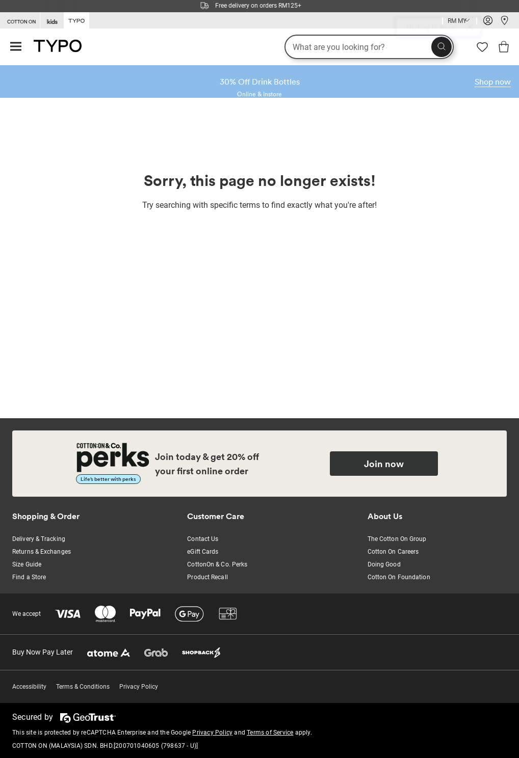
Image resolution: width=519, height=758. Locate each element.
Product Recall (207, 577)
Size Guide (26, 564)
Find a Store (29, 577)
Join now (384, 463)
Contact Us (202, 539)
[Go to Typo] (76, 20)
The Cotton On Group (397, 539)
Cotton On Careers (393, 551)
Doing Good (384, 564)
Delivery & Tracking (38, 539)
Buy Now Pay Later (42, 652)
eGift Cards (202, 551)
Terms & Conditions (83, 686)
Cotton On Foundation (399, 577)
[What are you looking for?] (369, 47)
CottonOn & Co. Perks (217, 564)
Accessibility (29, 686)
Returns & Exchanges (41, 551)
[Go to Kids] (52, 20)
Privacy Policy (138, 686)
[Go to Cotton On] (20, 20)
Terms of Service (270, 732)
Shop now (493, 81)
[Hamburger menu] (16, 47)
